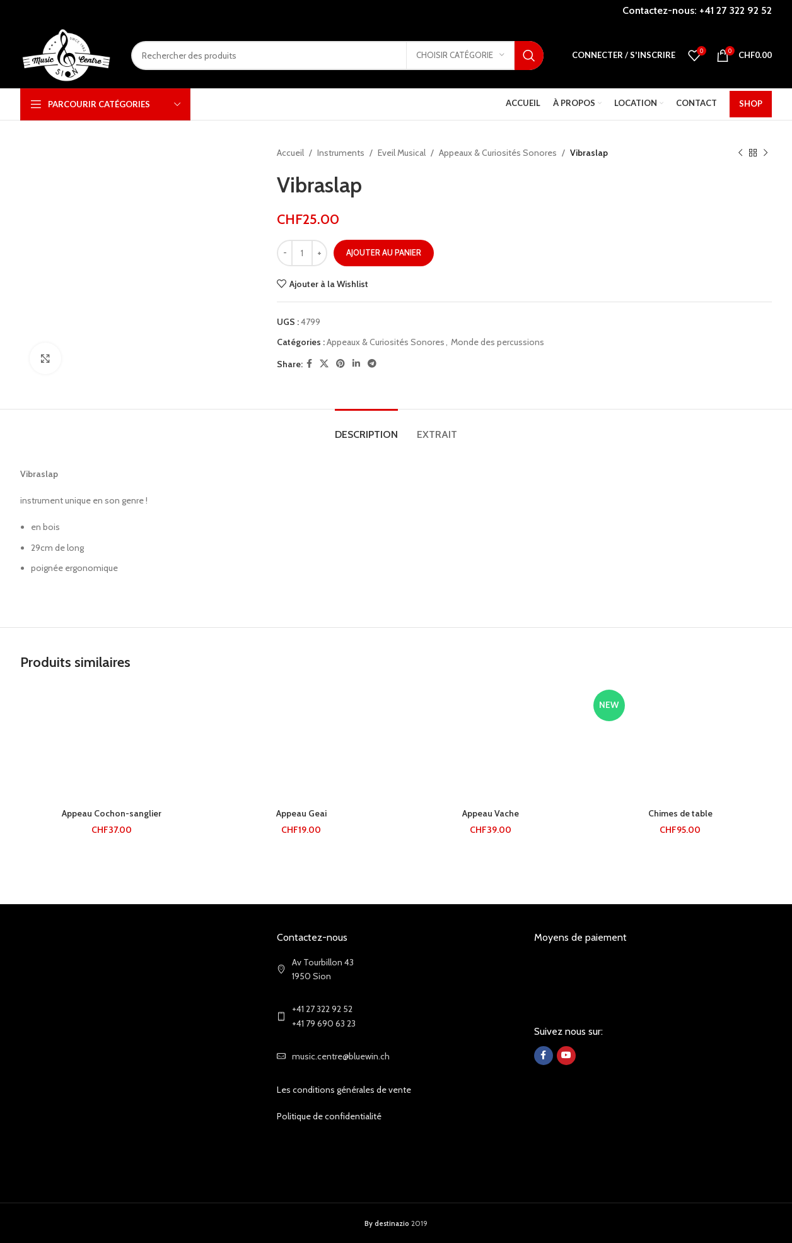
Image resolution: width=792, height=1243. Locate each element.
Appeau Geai (301, 813)
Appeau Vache (490, 813)
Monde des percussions (497, 342)
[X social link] (324, 363)
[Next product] (765, 152)
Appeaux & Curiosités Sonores (498, 152)
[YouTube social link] (566, 1055)
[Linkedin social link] (356, 363)
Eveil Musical (402, 152)
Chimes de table (680, 813)
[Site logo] (66, 54)
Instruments (340, 152)
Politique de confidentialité (329, 1116)
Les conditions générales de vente (344, 1089)
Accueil (290, 152)
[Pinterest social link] (340, 363)
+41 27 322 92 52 (735, 10)
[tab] (366, 428)
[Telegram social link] (372, 363)
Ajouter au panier (383, 252)
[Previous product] (740, 152)
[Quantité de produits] (302, 253)
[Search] (337, 55)
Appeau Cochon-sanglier (111, 813)
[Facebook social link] (309, 363)
